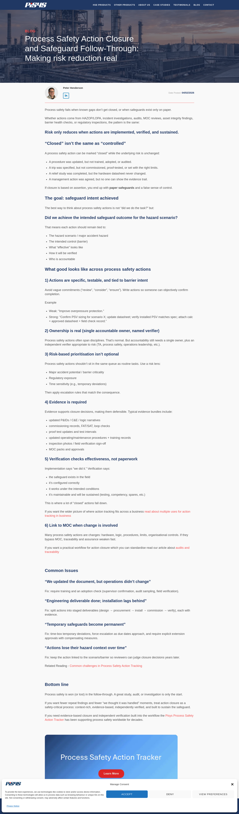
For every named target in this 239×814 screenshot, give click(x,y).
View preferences (213, 794)
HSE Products (102, 5)
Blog (197, 5)
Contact (208, 5)
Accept (127, 794)
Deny (170, 794)
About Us (144, 5)
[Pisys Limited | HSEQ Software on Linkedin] (66, 96)
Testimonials (181, 5)
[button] (232, 784)
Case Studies (162, 5)
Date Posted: (175, 93)
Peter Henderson (73, 87)
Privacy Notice (13, 806)
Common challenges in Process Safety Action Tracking (106, 666)
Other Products (124, 5)
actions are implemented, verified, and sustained (133, 132)
